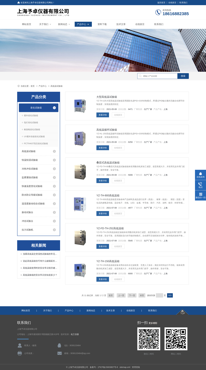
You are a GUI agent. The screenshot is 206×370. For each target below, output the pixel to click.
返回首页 (161, 2)
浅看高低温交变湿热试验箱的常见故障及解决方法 (40, 254)
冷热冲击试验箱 (30, 168)
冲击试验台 (27, 221)
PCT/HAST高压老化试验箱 (36, 143)
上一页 (121, 295)
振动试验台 (27, 212)
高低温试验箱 (28, 151)
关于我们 (43, 24)
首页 (33, 86)
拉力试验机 (27, 230)
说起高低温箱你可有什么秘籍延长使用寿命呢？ (40, 261)
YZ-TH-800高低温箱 (107, 195)
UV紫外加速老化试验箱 (34, 136)
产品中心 (81, 24)
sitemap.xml (125, 367)
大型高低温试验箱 (106, 96)
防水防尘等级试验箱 (32, 195)
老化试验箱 (36, 107)
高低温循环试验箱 (106, 129)
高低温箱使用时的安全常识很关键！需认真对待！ (40, 268)
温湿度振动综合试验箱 (33, 203)
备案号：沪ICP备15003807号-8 (104, 367)
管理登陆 (136, 367)
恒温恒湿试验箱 (30, 160)
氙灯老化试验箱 (31, 122)
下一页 (132, 295)
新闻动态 (62, 24)
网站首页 (26, 24)
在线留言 (172, 2)
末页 (142, 295)
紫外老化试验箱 (31, 115)
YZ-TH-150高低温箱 (107, 261)
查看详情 (103, 115)
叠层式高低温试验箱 (108, 162)
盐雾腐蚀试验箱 (30, 177)
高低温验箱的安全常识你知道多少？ (40, 275)
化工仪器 (75, 334)
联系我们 (183, 2)
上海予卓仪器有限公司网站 (41, 2)
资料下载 (102, 24)
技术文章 (121, 24)
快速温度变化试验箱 (32, 186)
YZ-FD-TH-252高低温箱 (110, 228)
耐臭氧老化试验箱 (32, 129)
